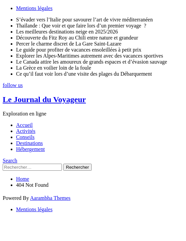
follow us (13, 85)
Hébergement (30, 149)
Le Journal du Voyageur (44, 99)
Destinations (29, 143)
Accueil (24, 125)
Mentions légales (34, 8)
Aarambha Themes (50, 198)
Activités (25, 131)
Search (10, 160)
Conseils (25, 137)
